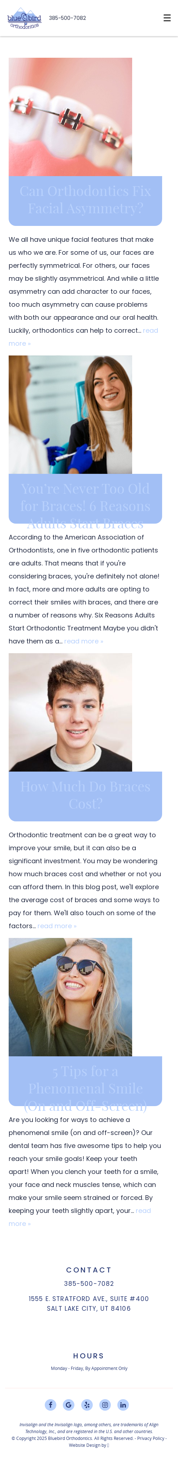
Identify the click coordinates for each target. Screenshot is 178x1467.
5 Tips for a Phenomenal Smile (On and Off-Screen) (85, 1089)
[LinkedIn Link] (123, 1405)
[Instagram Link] (105, 1405)
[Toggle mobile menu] (167, 18)
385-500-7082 (67, 18)
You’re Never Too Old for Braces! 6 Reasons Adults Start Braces (85, 507)
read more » (83, 641)
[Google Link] (68, 1405)
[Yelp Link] (87, 1405)
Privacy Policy (150, 1438)
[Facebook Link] (50, 1405)
